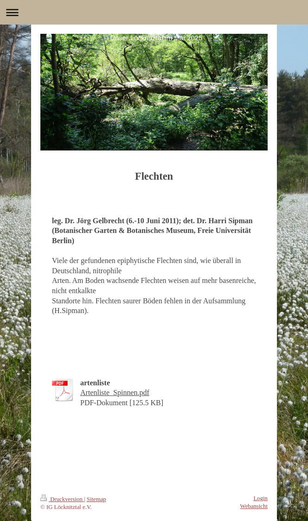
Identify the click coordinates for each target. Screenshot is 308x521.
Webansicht (254, 506)
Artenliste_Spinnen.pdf (114, 392)
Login (260, 498)
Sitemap (96, 499)
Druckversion (62, 499)
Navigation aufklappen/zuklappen (154, 12)
